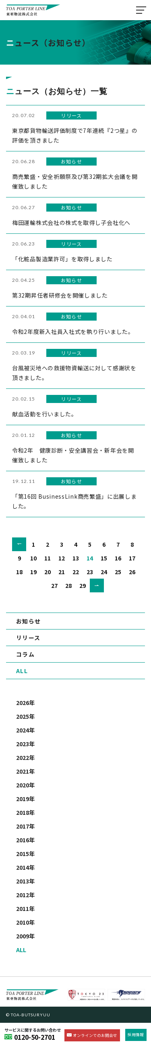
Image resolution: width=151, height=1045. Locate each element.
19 (33, 572)
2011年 (25, 908)
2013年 (25, 881)
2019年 (25, 799)
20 (47, 572)
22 (75, 572)
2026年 (25, 703)
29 (82, 585)
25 (118, 572)
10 (33, 558)
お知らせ (28, 621)
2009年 (25, 936)
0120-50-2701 (34, 1037)
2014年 (25, 867)
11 (47, 558)
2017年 (25, 826)
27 (54, 585)
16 (118, 558)
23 (90, 572)
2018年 (25, 812)
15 (104, 558)
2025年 (25, 716)
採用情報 (136, 1034)
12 (61, 558)
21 (61, 572)
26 (132, 572)
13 (75, 558)
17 (132, 558)
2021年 (25, 771)
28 (68, 585)
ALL (22, 671)
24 (104, 572)
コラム (25, 654)
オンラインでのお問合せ (95, 1035)
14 (90, 558)
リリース (28, 638)
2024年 (25, 730)
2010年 (25, 922)
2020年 (25, 785)
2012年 (25, 895)
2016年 (25, 840)
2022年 (25, 757)
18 (19, 572)
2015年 (25, 854)
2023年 (25, 744)
